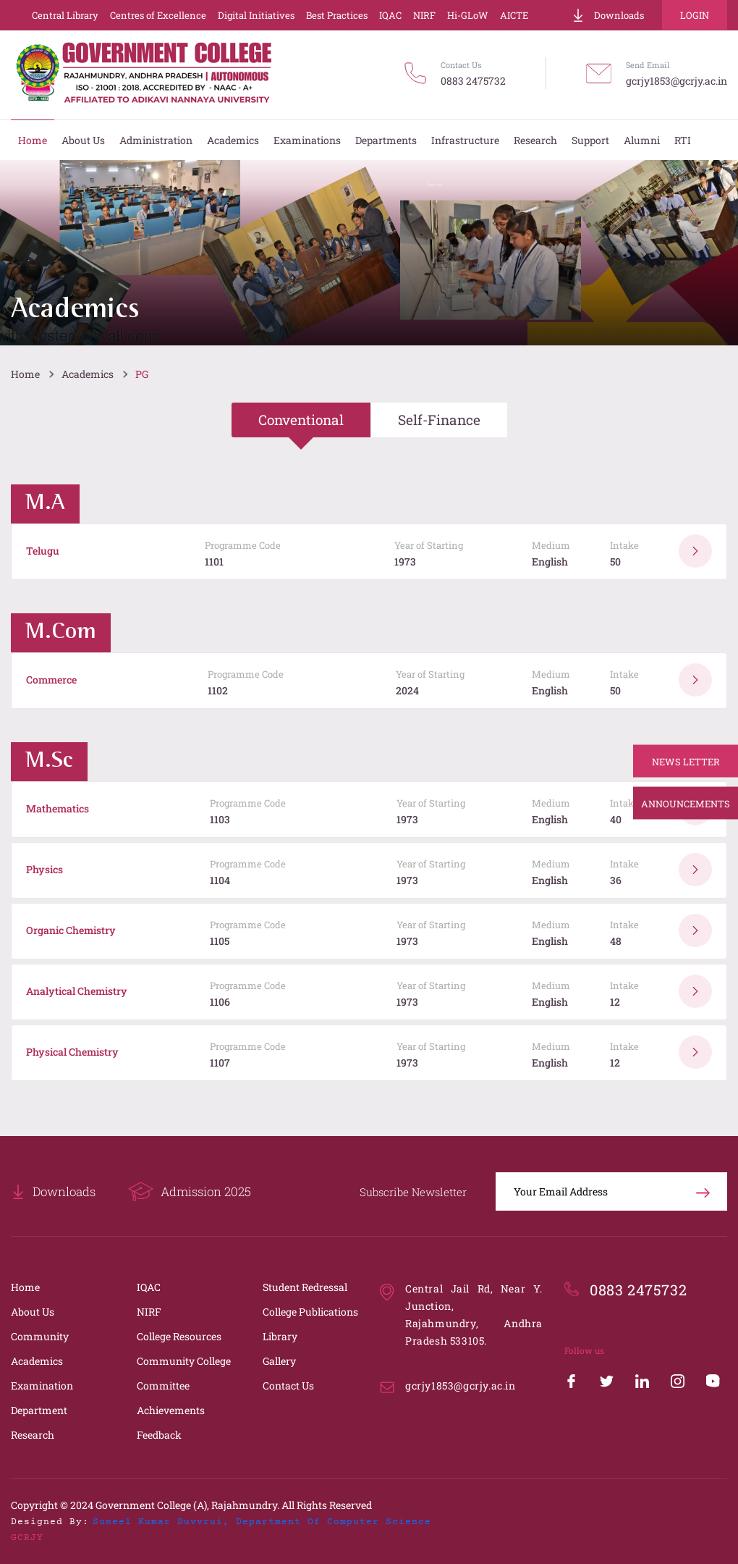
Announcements (685, 803)
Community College (184, 1361)
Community (40, 1336)
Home (25, 374)
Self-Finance (439, 420)
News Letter (686, 761)
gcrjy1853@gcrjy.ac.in (676, 81)
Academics (88, 374)
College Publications (310, 1312)
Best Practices (337, 15)
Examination (42, 1385)
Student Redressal (305, 1287)
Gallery (279, 1361)
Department (39, 1410)
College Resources (179, 1336)
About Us (32, 1312)
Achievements (171, 1410)
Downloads (608, 15)
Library (280, 1336)
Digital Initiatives (256, 15)
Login (694, 15)
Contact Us (288, 1385)
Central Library (65, 15)
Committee (163, 1385)
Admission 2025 (189, 1191)
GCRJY (27, 1538)
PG (141, 374)
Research (32, 1435)
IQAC (390, 15)
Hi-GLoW (467, 15)
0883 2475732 (473, 81)
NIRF (424, 15)
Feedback (159, 1435)
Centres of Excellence (158, 15)
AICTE (514, 15)
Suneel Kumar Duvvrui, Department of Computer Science (262, 1522)
